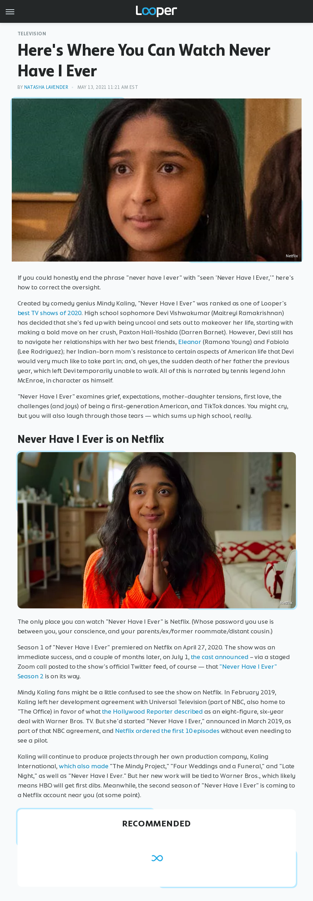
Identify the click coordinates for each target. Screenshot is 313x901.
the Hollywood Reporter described (152, 711)
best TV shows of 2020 (49, 313)
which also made (83, 766)
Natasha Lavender (46, 87)
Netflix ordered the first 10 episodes (167, 731)
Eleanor (189, 342)
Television (31, 33)
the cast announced (219, 657)
